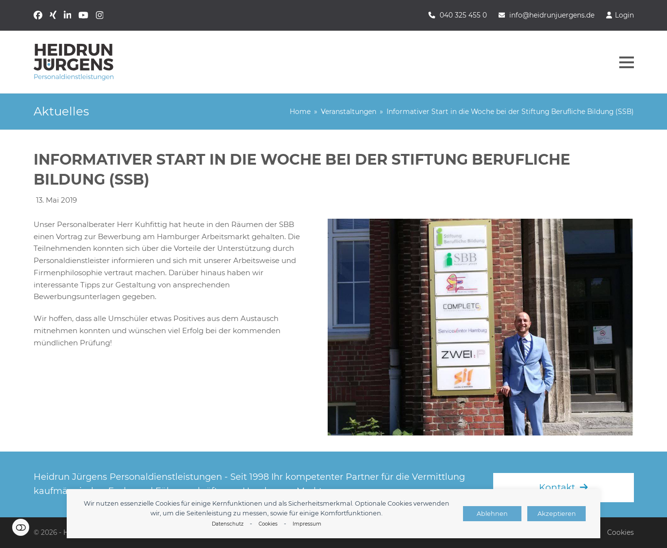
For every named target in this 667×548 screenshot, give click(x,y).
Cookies (268, 524)
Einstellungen (20, 527)
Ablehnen (492, 513)
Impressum (307, 524)
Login (624, 15)
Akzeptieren (556, 513)
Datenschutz (227, 524)
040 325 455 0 (463, 15)
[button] (626, 62)
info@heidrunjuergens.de (551, 15)
